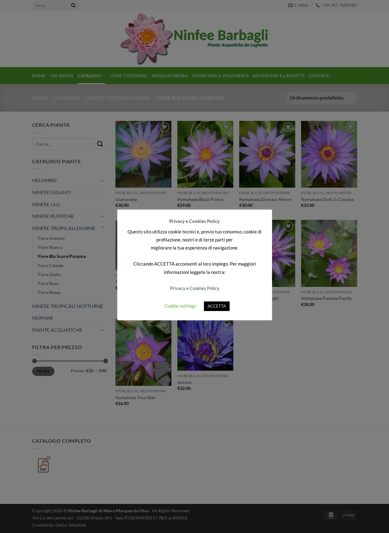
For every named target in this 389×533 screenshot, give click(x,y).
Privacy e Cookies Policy (194, 288)
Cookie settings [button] (180, 306)
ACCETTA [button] (217, 306)
